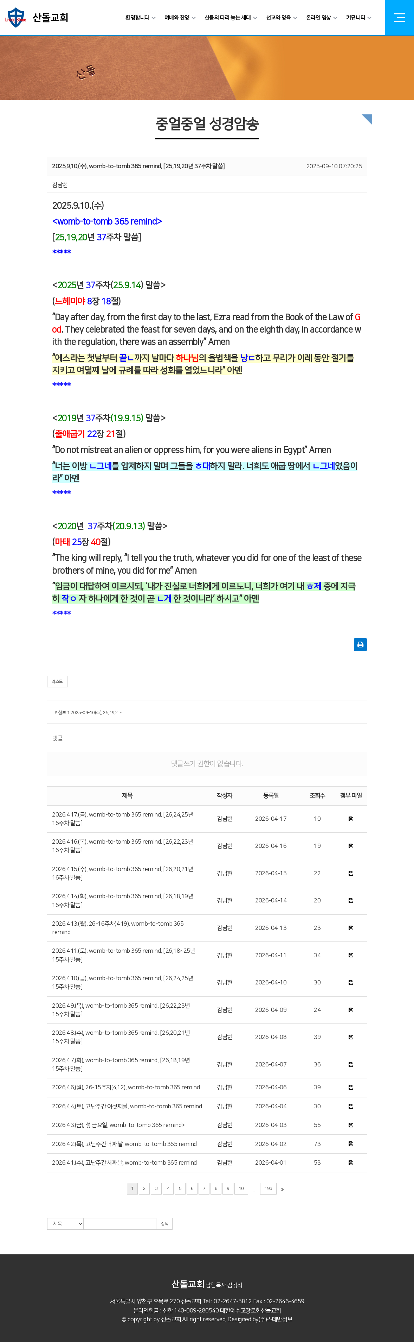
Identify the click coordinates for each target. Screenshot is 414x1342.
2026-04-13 (270, 928)
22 (317, 873)
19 (317, 846)
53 (317, 1163)
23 (317, 928)
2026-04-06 (270, 1087)
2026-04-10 (270, 982)
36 (317, 1064)
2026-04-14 (270, 900)
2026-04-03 (270, 1125)
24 (317, 1010)
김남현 (224, 819)
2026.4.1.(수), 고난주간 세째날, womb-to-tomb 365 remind (124, 1163)
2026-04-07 (270, 1064)
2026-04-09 (270, 1010)
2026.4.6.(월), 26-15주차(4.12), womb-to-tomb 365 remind (126, 1087)
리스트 (57, 681)
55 (317, 1125)
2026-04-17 (270, 819)
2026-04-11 (270, 955)
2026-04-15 (270, 873)
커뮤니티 (357, 18)
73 (317, 1144)
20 (317, 900)
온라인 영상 (320, 18)
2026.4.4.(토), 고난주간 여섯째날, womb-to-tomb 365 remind (127, 1106)
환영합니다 (139, 18)
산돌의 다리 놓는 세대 (229, 18)
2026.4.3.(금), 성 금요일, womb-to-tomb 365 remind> (118, 1125)
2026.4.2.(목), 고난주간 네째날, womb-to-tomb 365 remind (124, 1144)
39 (317, 1037)
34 (317, 955)
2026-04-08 (270, 1037)
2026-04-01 (270, 1163)
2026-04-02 (270, 1144)
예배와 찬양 (178, 18)
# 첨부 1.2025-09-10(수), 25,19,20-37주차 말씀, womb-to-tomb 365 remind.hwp (88, 712)
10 (317, 819)
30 (317, 982)
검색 (164, 1224)
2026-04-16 (270, 846)
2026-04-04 (270, 1106)
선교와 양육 (280, 18)
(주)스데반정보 (275, 1319)
